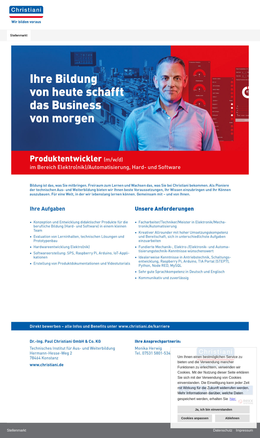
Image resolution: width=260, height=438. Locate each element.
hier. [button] (233, 399)
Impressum (244, 430)
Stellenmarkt (18, 35)
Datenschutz (222, 430)
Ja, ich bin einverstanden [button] (213, 409)
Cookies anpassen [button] (194, 418)
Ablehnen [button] (232, 418)
